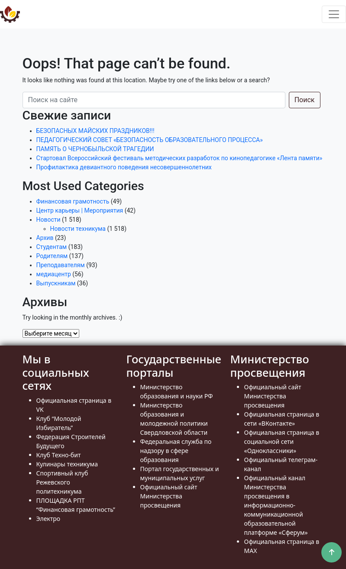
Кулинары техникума (67, 464)
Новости (48, 219)
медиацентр (53, 274)
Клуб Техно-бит (58, 455)
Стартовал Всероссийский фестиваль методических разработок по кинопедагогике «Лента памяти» (179, 158)
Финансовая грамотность (73, 201)
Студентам (51, 246)
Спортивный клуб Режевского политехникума (62, 482)
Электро (48, 518)
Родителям (52, 255)
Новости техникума (78, 228)
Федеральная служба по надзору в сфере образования (176, 450)
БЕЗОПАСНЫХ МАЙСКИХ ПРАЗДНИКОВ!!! (95, 130)
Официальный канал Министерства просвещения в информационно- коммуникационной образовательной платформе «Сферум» (276, 505)
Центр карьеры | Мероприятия (79, 210)
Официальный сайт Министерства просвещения (168, 496)
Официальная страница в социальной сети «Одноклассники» (282, 441)
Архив (45, 237)
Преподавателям (60, 265)
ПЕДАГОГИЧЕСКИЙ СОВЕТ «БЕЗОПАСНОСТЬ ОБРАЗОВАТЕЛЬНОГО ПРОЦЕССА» (149, 139)
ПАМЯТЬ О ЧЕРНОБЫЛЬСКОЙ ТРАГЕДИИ (95, 148)
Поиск (304, 100)
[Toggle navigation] (334, 14)
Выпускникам (56, 283)
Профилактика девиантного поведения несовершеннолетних (124, 167)
